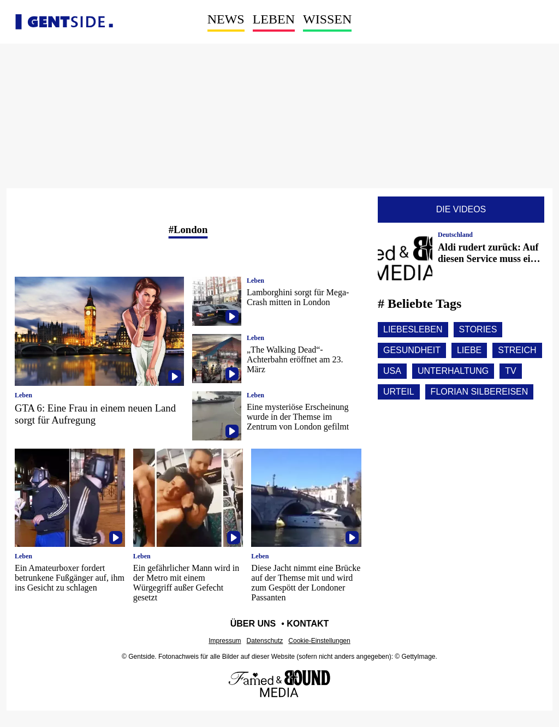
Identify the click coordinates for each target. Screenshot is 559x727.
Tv (510, 371)
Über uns (253, 623)
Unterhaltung (453, 371)
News (226, 19)
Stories (478, 329)
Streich (517, 350)
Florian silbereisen (479, 391)
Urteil (398, 391)
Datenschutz (265, 641)
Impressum (225, 641)
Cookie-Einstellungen (319, 641)
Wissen (327, 19)
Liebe (469, 350)
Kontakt (308, 623)
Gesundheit (412, 350)
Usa (392, 371)
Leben (274, 19)
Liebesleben (413, 329)
